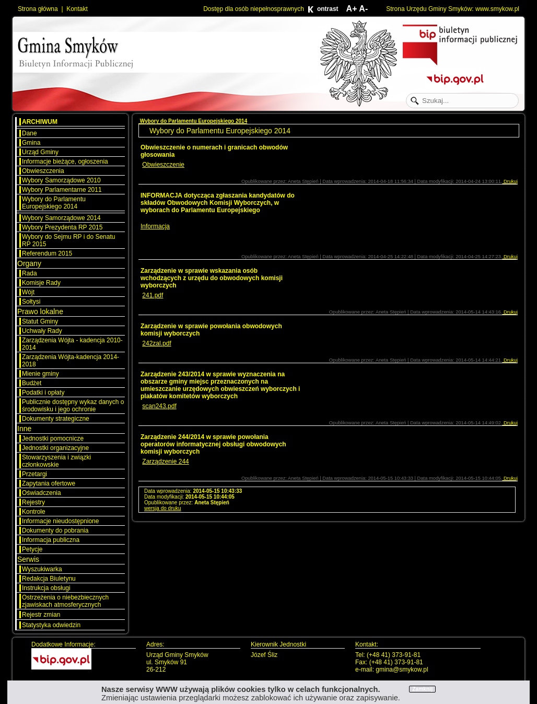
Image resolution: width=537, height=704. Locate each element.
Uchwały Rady (42, 330)
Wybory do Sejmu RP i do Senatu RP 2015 (68, 240)
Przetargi (34, 474)
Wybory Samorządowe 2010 (61, 180)
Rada (29, 273)
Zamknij (422, 689)
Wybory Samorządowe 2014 (61, 218)
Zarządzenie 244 (165, 461)
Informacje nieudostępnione (60, 521)
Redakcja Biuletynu (49, 578)
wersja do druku (162, 508)
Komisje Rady (41, 282)
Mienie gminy (40, 373)
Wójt (28, 292)
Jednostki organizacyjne (55, 448)
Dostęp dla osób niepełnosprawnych (253, 9)
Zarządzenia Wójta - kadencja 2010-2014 (72, 344)
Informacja (155, 226)
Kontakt (77, 9)
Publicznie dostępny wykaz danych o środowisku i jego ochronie (73, 405)
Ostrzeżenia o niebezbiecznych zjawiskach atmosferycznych (65, 601)
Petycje (32, 549)
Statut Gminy (40, 321)
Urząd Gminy (40, 152)
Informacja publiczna (50, 540)
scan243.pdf (159, 406)
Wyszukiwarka (42, 569)
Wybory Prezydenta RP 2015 (62, 227)
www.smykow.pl (497, 9)
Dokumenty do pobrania (55, 530)
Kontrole (33, 511)
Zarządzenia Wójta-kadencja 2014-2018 (70, 360)
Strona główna (38, 9)
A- (363, 8)
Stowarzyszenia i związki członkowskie (56, 461)
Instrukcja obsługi (46, 588)
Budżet (31, 383)
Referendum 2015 (47, 253)
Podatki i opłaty (43, 392)
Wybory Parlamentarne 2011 (62, 189)
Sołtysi (31, 301)
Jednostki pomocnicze (53, 438)
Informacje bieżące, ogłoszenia (65, 161)
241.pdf (152, 295)
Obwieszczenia (43, 171)
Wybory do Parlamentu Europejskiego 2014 (54, 202)
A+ (351, 8)
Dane (29, 133)
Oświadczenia (41, 493)
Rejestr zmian (41, 614)
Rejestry (33, 502)
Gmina (31, 142)
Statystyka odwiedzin (51, 625)
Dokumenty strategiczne (55, 418)
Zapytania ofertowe (48, 483)
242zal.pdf (156, 343)
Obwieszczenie (163, 164)
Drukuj (510, 181)
